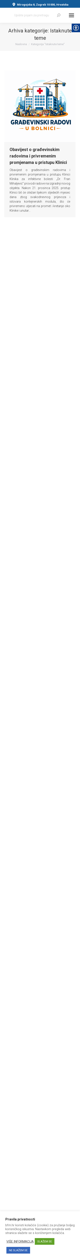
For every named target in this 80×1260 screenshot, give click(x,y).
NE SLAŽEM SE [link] (18, 1250)
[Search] (37, 15)
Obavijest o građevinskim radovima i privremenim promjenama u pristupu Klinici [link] (38, 156)
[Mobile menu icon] (71, 15)
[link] (58, 15)
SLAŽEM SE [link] (44, 1241)
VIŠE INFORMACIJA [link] (20, 1241)
